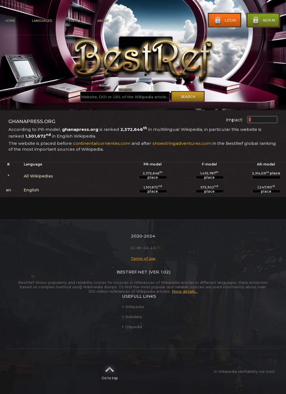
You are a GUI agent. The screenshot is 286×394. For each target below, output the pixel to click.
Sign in (263, 20)
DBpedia (132, 327)
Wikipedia (133, 306)
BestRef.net (132, 272)
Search (188, 97)
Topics (74, 21)
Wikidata (132, 316)
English (31, 190)
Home (10, 21)
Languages (42, 21)
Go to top (109, 371)
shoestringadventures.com (181, 143)
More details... (185, 291)
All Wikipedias (38, 176)
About (102, 21)
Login (225, 20)
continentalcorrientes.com (101, 143)
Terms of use (143, 258)
